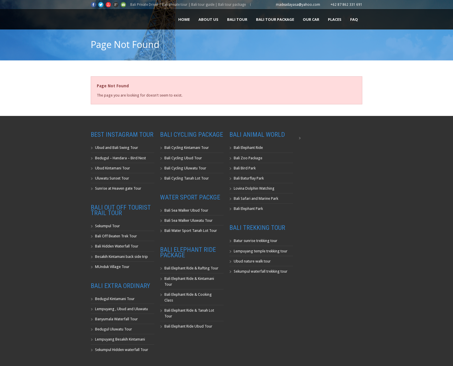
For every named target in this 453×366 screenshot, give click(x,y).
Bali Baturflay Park (249, 178)
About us (208, 19)
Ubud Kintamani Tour (112, 168)
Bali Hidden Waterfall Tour (116, 246)
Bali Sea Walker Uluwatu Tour (188, 220)
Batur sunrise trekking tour (255, 241)
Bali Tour (237, 19)
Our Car (311, 19)
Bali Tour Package (275, 19)
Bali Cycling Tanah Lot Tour (186, 178)
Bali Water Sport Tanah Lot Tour (190, 230)
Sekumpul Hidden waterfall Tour (121, 349)
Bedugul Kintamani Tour (115, 299)
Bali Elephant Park (248, 208)
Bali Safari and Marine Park (256, 198)
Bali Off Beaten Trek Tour (116, 236)
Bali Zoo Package (248, 158)
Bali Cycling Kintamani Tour (186, 147)
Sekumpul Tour (107, 226)
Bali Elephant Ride (248, 147)
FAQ (354, 19)
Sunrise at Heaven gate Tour (118, 188)
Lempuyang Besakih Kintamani (120, 339)
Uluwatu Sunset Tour (112, 178)
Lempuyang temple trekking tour (260, 251)
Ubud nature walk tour (252, 261)
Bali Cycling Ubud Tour (183, 158)
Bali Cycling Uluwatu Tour (185, 168)
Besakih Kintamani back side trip (121, 256)
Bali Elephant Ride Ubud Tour (188, 326)
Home (184, 19)
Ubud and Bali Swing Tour (116, 147)
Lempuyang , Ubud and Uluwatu (121, 309)
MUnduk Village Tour (112, 267)
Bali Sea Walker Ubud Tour (186, 210)
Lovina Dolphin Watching (254, 188)
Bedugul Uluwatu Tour (113, 329)
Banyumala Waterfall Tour (116, 319)
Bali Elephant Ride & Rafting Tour (191, 268)
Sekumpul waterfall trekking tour (260, 271)
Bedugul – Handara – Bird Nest (120, 158)
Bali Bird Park (245, 168)
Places (334, 19)
